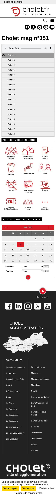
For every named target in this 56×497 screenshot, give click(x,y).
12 (13, 250)
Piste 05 (11, 70)
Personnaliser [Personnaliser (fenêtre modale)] (46, 488)
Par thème (9, 267)
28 (28, 261)
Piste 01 (11, 55)
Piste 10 (11, 94)
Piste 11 (11, 99)
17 (51, 250)
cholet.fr (36, 9)
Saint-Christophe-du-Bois (40, 404)
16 (43, 250)
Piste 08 (11, 85)
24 (51, 255)
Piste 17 (11, 129)
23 (43, 255)
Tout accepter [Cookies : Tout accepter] (10, 488)
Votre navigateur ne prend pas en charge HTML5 (28, 48)
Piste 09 (11, 90)
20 (20, 255)
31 (51, 261)
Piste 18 (11, 134)
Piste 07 (11, 80)
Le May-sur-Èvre (13, 427)
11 (5, 250)
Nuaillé (34, 391)
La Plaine (10, 403)
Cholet (9, 385)
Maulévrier (35, 373)
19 (13, 255)
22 (35, 255)
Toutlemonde (36, 433)
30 (43, 261)
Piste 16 (11, 124)
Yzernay (34, 451)
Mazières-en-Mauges (40, 379)
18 (5, 255)
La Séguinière (12, 415)
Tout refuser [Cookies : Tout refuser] (28, 488)
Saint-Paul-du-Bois (39, 421)
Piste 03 (11, 60)
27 (20, 261)
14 (28, 250)
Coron (8, 397)
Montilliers (35, 385)
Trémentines (36, 439)
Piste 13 (11, 109)
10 (51, 244)
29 (35, 261)
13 (20, 250)
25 (5, 261)
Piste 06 (11, 75)
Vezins (34, 445)
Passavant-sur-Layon (40, 397)
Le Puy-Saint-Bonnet (15, 433)
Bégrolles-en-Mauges (15, 367)
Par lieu (9, 271)
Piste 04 (11, 65)
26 (13, 261)
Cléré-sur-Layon (13, 391)
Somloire (35, 427)
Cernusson (11, 373)
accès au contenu (13, 2)
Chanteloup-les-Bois (15, 379)
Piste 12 (11, 104)
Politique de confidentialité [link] (28, 493)
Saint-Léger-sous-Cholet (39, 413)
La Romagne (11, 409)
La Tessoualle (12, 421)
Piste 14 (11, 114)
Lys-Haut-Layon (38, 367)
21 (28, 255)
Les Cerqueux (12, 439)
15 (35, 250)
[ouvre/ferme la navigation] (52, 20)
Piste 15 (11, 119)
